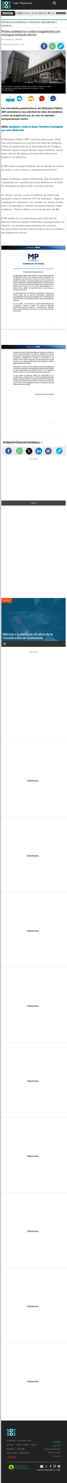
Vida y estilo (12, 1453)
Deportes (11, 1449)
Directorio (56, 1456)
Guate (18, 1445)
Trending (20, 1449)
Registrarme (26, 3)
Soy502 (11, 1440)
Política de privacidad (52, 1449)
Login (15, 3)
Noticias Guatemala (14, 22)
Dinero (26, 1445)
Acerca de (56, 1445)
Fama (33, 1445)
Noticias (34, 22)
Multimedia (24, 1453)
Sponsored (11, 1457)
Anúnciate (56, 1442)
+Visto (33, 503)
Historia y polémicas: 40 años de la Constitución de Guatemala (28, 636)
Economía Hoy (24, 1440)
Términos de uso (54, 1453)
